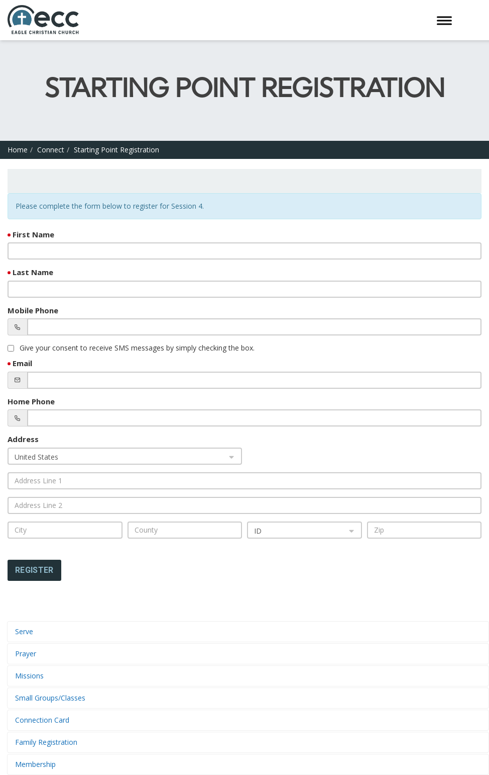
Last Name (33, 272)
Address (23, 439)
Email (22, 363)
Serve (24, 631)
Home (18, 149)
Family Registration (46, 742)
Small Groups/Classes (50, 698)
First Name (33, 234)
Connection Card (42, 720)
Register (34, 570)
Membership (35, 764)
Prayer (25, 653)
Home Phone (31, 401)
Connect (50, 149)
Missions (29, 675)
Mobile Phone (33, 310)
